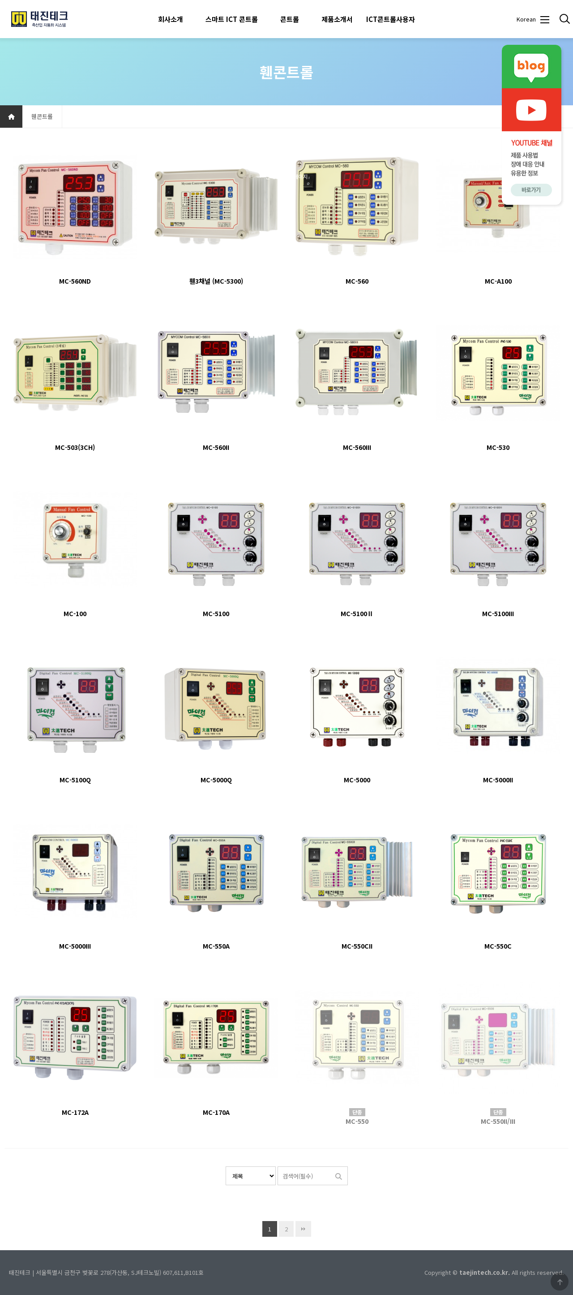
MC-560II (216, 447)
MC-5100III (498, 613)
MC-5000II (498, 779)
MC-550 (357, 1121)
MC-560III (357, 447)
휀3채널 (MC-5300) (216, 280)
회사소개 (170, 19)
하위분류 (187, 19)
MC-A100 (498, 280)
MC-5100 (216, 613)
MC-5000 (357, 779)
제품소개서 (337, 19)
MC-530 (498, 447)
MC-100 (75, 613)
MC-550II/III (498, 1121)
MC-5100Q (75, 779)
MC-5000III (75, 945)
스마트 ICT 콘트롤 (231, 19)
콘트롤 (289, 19)
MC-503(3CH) (75, 447)
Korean (526, 19)
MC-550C (498, 945)
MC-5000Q (216, 779)
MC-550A (216, 945)
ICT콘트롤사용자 (390, 19)
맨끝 (303, 1229)
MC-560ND (75, 280)
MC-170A (216, 1112)
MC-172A (75, 1112)
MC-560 (357, 280)
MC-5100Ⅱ (357, 613)
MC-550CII (357, 945)
